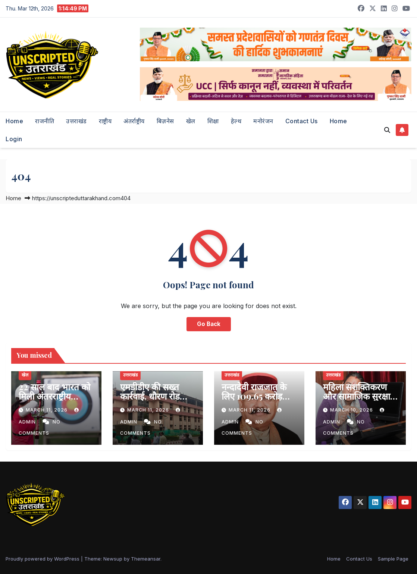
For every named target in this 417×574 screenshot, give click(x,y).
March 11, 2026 (47, 410)
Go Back (208, 324)
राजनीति (44, 121)
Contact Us (301, 121)
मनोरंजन (263, 121)
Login (14, 139)
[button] (387, 130)
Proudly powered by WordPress (43, 559)
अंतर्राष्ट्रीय (134, 121)
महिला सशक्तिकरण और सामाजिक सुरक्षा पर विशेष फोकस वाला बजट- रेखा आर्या (358, 401)
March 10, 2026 (352, 410)
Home (14, 121)
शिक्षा (213, 121)
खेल (190, 121)
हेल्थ (236, 121)
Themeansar (145, 559)
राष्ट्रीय (105, 121)
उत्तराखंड (76, 121)
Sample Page (393, 559)
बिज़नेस (165, 121)
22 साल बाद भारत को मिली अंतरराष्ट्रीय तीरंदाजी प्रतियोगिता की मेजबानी (54, 401)
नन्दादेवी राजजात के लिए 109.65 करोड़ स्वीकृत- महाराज (254, 396)
